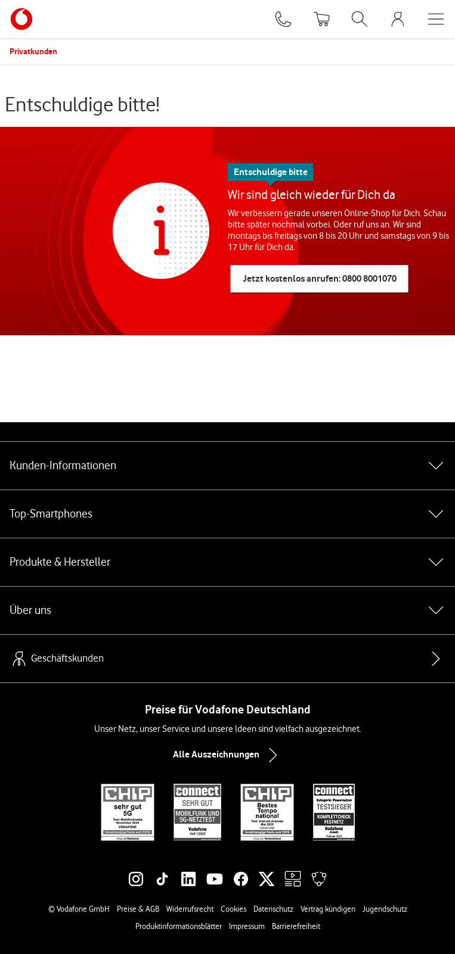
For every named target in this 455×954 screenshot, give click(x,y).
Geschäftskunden (57, 658)
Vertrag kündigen (328, 909)
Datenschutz (273, 909)
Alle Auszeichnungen (228, 755)
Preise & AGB (138, 909)
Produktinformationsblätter (178, 926)
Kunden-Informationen (227, 465)
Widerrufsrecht (189, 909)
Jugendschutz (385, 909)
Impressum (247, 926)
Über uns (227, 610)
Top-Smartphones (227, 513)
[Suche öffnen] (360, 19)
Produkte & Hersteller (227, 562)
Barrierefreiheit (296, 926)
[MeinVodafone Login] (398, 19)
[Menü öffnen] (436, 19)
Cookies (233, 909)
